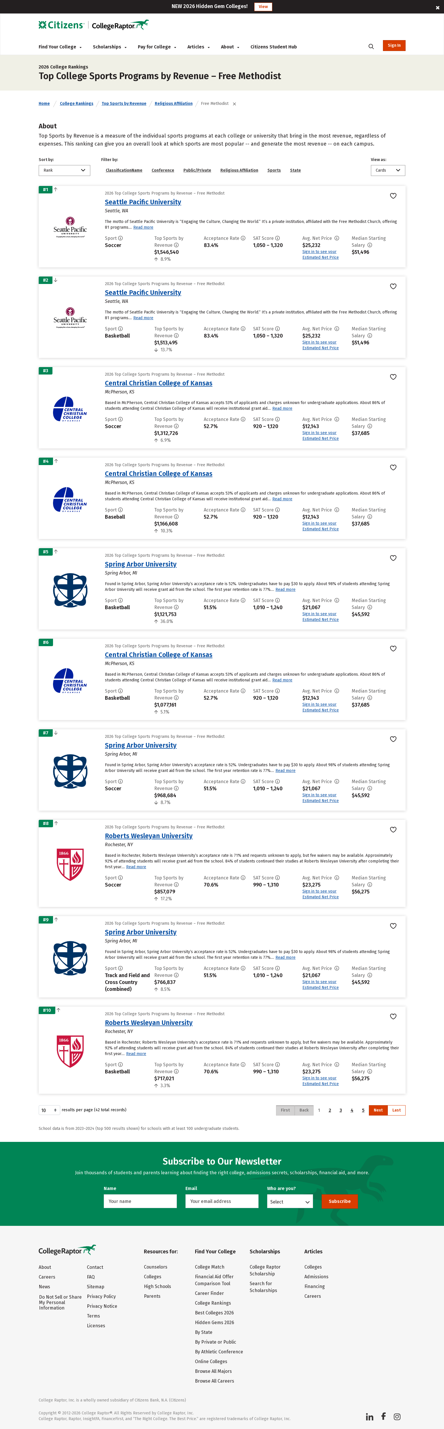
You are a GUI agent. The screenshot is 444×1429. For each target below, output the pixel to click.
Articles (198, 47)
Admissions (316, 1276)
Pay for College (157, 47)
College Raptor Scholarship (265, 1270)
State (295, 170)
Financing (314, 1286)
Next (378, 1110)
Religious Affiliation (174, 103)
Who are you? (281, 1188)
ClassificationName (124, 170)
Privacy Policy (101, 1296)
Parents (152, 1296)
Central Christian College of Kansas (158, 383)
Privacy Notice (102, 1306)
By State (203, 1332)
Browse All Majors (213, 1371)
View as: (378, 159)
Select (276, 1201)
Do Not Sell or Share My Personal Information (60, 1302)
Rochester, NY (119, 844)
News (44, 1286)
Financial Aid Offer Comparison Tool (214, 1280)
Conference (163, 170)
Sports (274, 170)
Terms (93, 1316)
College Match (209, 1267)
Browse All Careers (214, 1381)
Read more (143, 227)
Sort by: (46, 159)
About (230, 47)
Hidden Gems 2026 (214, 1322)
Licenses (96, 1325)
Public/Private (197, 170)
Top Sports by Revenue (124, 103)
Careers (47, 1277)
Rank (48, 170)
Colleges (152, 1276)
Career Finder (209, 1293)
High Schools (157, 1286)
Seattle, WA (116, 210)
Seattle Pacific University (143, 202)
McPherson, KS (119, 392)
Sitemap (95, 1286)
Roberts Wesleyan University (149, 836)
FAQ (91, 1277)
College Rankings (76, 103)
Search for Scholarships (263, 1287)
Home (44, 103)
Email (191, 1188)
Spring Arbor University (141, 564)
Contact (95, 1267)
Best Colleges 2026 (214, 1313)
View (263, 6)
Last (396, 1110)
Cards (381, 170)
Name (110, 1188)
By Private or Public (215, 1342)
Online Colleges (211, 1361)
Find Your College (60, 47)
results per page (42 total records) (82, 1110)
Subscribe (340, 1201)
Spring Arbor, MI (121, 573)
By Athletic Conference (219, 1351)
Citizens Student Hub (274, 47)
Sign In (394, 45)
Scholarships (109, 47)
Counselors (155, 1267)
